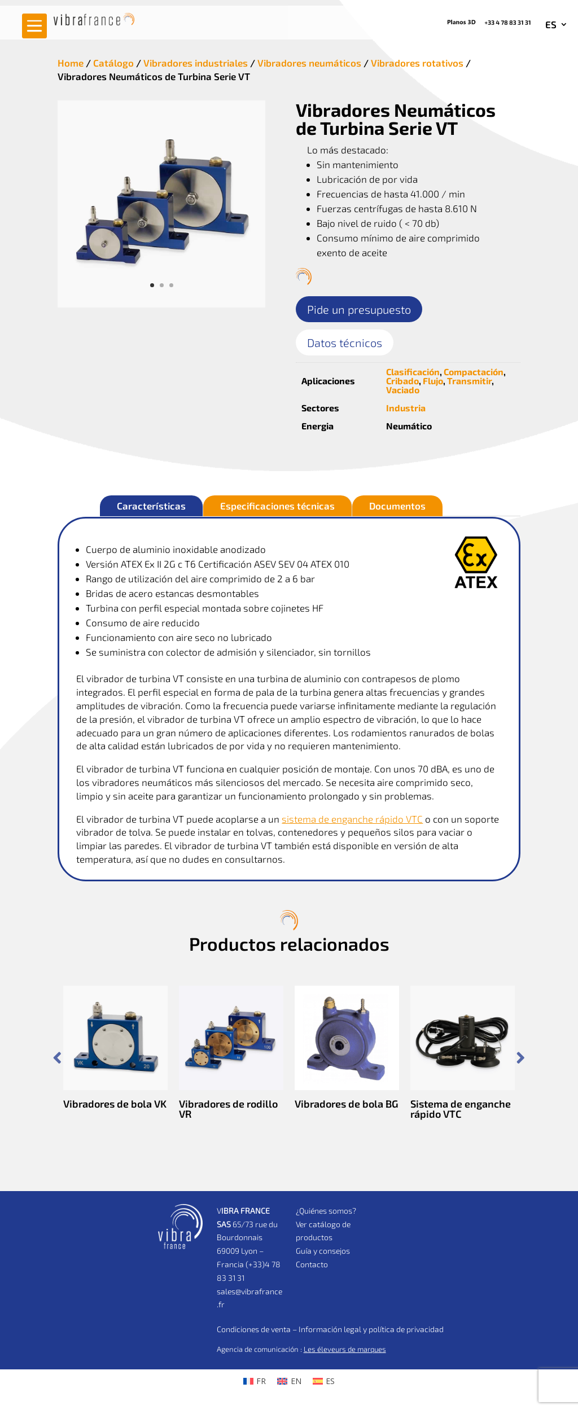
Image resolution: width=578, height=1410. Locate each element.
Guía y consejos (323, 1250)
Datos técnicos (344, 342)
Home (71, 62)
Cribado (402, 380)
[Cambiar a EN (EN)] (289, 1381)
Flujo (433, 380)
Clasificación (413, 371)
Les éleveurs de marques (345, 1349)
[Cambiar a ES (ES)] (324, 1381)
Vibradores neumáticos (309, 62)
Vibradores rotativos (417, 62)
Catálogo (113, 62)
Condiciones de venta (254, 1329)
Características (151, 505)
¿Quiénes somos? (326, 1210)
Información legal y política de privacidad (371, 1329)
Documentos (397, 505)
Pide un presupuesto (359, 309)
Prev (57, 1057)
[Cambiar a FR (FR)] (255, 1381)
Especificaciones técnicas (277, 505)
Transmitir (469, 380)
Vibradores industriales (195, 62)
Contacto (312, 1264)
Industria (406, 407)
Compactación (473, 371)
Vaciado (402, 389)
